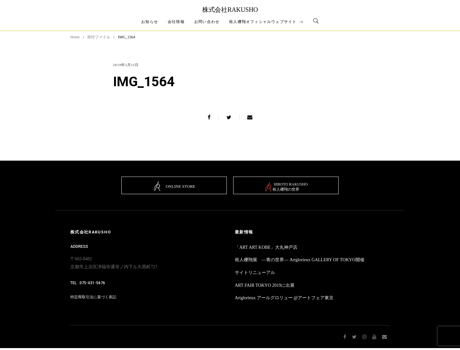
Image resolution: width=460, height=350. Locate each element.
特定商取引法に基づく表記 (93, 299)
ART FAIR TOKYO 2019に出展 (265, 287)
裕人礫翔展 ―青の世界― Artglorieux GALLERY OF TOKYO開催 (299, 262)
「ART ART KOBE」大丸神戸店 (266, 249)
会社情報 (176, 21)
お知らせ (149, 21)
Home (75, 37)
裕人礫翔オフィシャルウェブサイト (266, 21)
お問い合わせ (206, 21)
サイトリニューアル (255, 274)
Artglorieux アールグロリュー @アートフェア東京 (284, 300)
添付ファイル (98, 37)
